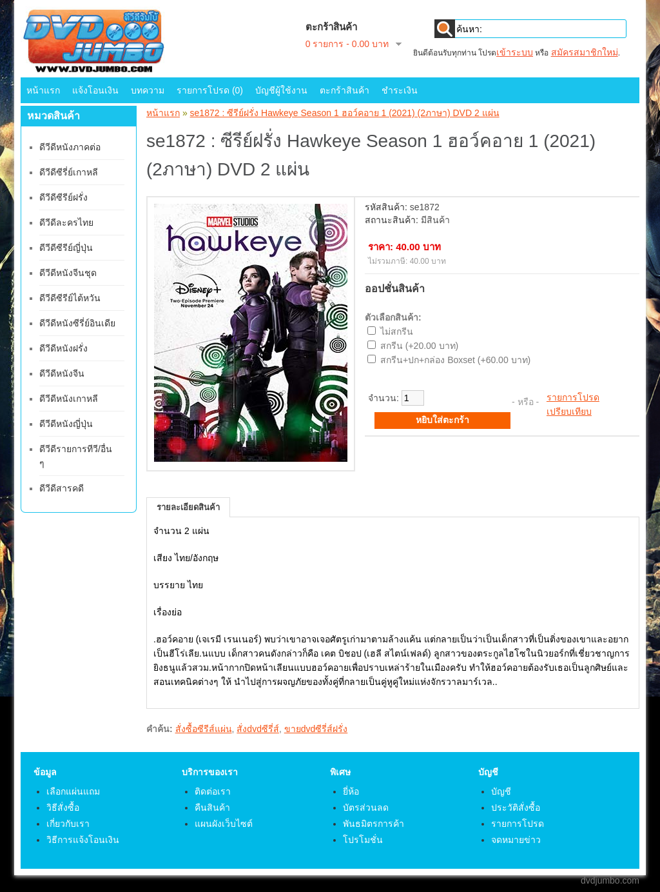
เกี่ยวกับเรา (68, 823)
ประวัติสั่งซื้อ (515, 807)
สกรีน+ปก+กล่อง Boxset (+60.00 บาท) (455, 360)
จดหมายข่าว (516, 840)
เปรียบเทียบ (569, 411)
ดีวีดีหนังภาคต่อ (70, 147)
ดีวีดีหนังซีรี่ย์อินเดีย (77, 323)
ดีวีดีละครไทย (66, 222)
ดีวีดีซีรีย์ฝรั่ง (63, 197)
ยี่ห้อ (351, 791)
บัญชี (501, 791)
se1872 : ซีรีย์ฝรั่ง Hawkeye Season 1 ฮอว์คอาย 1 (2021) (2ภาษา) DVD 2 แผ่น (345, 113)
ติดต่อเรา (213, 791)
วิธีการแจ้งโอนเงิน (82, 840)
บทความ (147, 90)
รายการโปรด (573, 397)
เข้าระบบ (514, 52)
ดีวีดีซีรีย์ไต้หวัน (70, 298)
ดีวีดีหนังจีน (61, 373)
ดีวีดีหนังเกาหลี (68, 398)
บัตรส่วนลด (366, 807)
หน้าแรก (43, 90)
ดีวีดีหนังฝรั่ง (63, 348)
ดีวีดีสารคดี (61, 488)
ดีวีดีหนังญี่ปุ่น (66, 424)
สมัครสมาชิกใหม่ (584, 52)
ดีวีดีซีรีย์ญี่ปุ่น (66, 248)
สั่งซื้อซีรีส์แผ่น (203, 729)
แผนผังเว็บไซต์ (224, 823)
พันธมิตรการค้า (373, 823)
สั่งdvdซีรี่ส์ (258, 729)
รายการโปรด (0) (210, 90)
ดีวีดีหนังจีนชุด (68, 273)
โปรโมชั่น (363, 840)
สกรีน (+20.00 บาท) (419, 346)
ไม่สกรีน (396, 331)
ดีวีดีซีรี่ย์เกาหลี (68, 172)
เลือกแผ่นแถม (73, 791)
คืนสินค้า (212, 807)
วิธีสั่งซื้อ (62, 807)
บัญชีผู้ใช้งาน (281, 90)
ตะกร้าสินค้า (344, 90)
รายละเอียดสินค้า (188, 507)
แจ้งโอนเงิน (95, 90)
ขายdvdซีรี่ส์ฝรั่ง (316, 729)
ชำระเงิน (400, 90)
